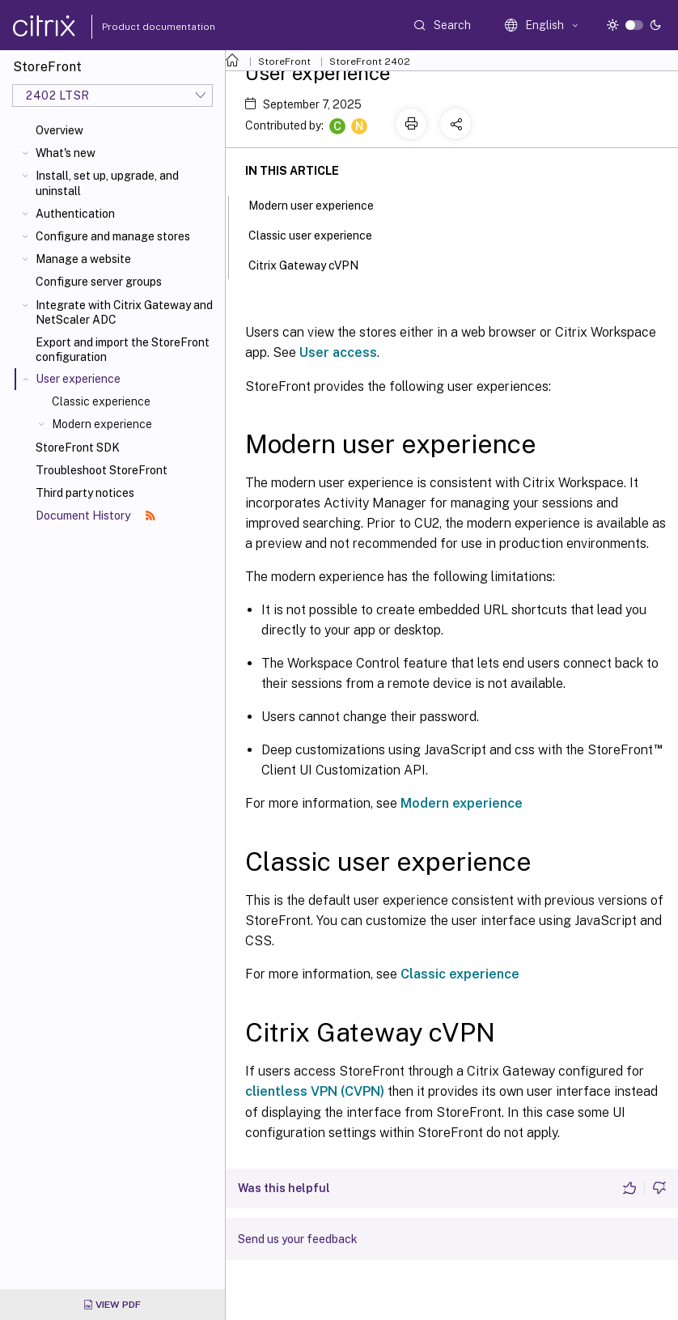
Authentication (75, 213)
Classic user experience (319, 234)
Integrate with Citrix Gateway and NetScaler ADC (124, 312)
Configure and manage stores (113, 236)
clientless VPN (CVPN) (314, 1091)
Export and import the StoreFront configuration (123, 349)
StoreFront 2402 (369, 61)
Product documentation (138, 26)
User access (338, 352)
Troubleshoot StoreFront (101, 470)
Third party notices (85, 492)
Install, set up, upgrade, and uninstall (107, 183)
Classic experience (101, 401)
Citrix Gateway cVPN (312, 264)
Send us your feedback (298, 1239)
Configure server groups (99, 281)
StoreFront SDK (78, 447)
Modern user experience (320, 204)
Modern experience (102, 424)
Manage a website (83, 259)
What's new (65, 152)
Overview (59, 130)
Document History (95, 515)
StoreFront (284, 61)
